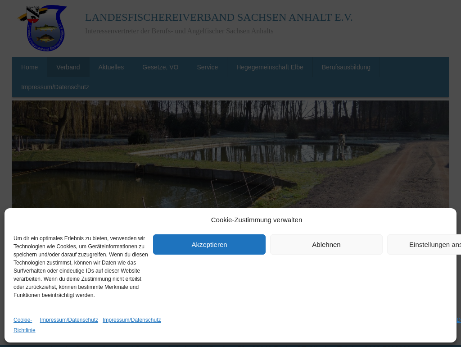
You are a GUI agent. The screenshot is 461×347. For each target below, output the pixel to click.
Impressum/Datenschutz (69, 320)
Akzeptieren (209, 244)
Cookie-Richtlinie (25, 325)
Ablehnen (326, 244)
